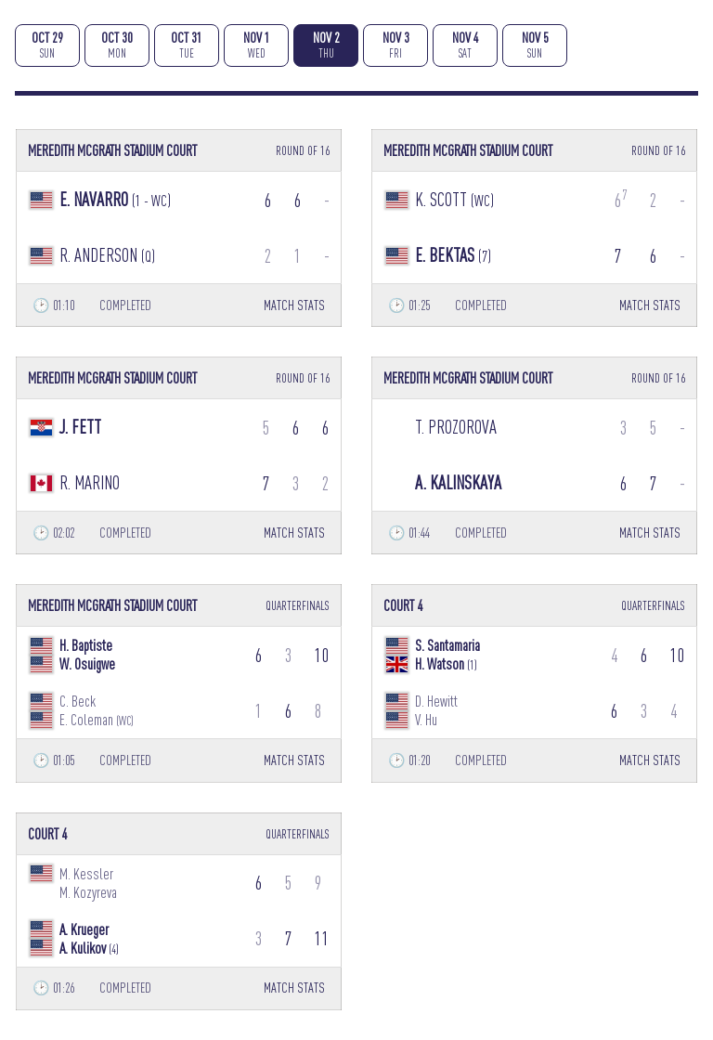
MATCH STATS (294, 305)
